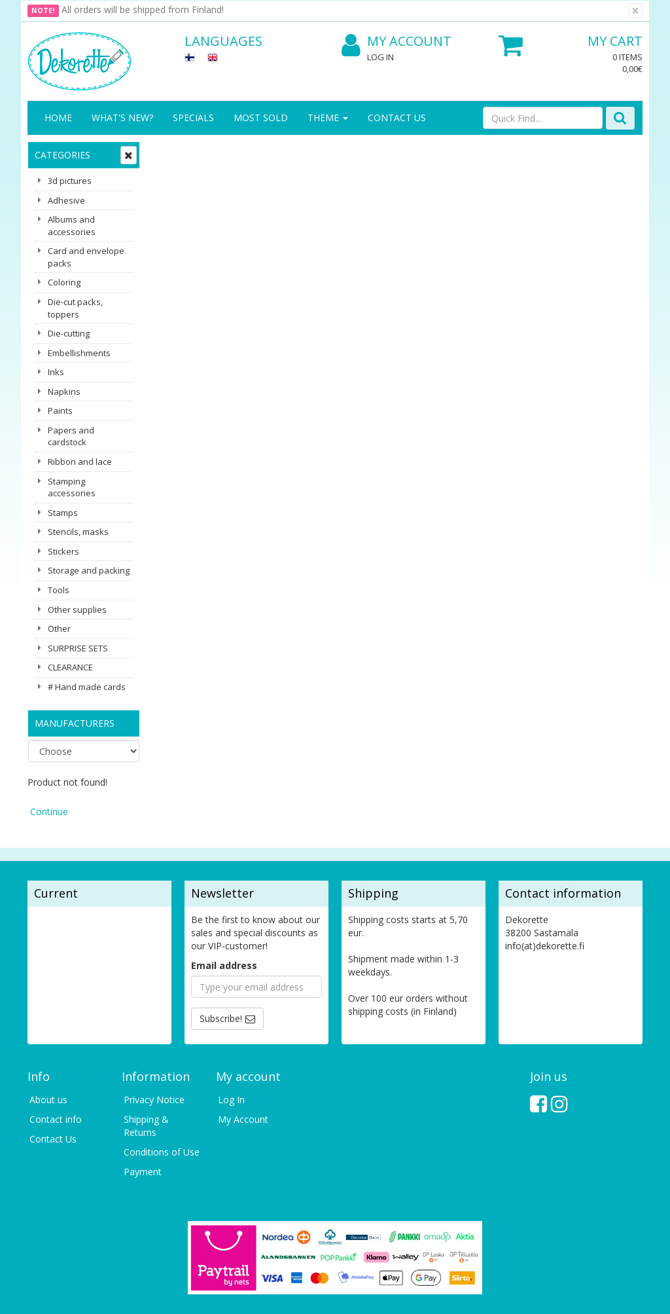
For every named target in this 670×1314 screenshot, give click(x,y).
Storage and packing (89, 570)
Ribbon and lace (80, 461)
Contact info (55, 1060)
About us (48, 1040)
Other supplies (77, 609)
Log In (380, 57)
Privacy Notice (154, 1040)
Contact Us (397, 117)
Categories (62, 155)
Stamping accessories (72, 487)
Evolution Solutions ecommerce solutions (561, 1294)
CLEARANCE (70, 667)
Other (59, 628)
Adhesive (66, 200)
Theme (328, 117)
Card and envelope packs (86, 257)
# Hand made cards (87, 687)
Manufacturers (75, 723)
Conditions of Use (162, 1093)
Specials (193, 117)
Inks (56, 372)
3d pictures (70, 181)
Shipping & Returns (146, 1067)
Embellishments (79, 353)
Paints (60, 410)
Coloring (64, 282)
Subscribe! (221, 959)
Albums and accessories (72, 225)
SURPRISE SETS (78, 648)
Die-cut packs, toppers (75, 308)
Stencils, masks (78, 532)
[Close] (635, 10)
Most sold (261, 117)
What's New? (122, 117)
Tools (58, 590)
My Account (396, 41)
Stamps (63, 513)
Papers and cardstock (71, 436)
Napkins (64, 391)
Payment (143, 1112)
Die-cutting (69, 333)
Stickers (63, 551)
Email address (224, 906)
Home (58, 117)
